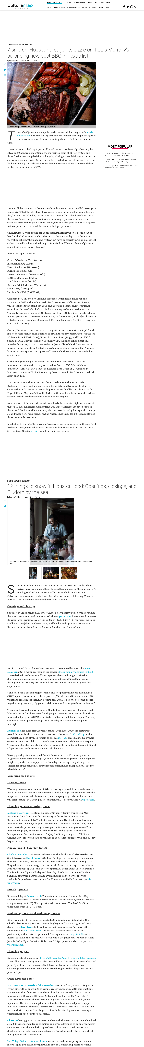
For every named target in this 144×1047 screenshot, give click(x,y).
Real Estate (99, 2)
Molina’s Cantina (17, 812)
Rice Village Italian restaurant (27, 1041)
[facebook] (124, 6)
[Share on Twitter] (5, 70)
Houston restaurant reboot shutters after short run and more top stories (121, 154)
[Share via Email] (5, 75)
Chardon (12, 1020)
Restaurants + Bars (54, 2)
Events (101, 7)
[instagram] (131, 6)
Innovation (86, 7)
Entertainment (79, 2)
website (35, 431)
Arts (108, 2)
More (108, 7)
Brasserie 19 (34, 896)
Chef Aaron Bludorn (18, 854)
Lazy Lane (27, 926)
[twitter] (128, 6)
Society (49, 7)
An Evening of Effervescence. (80, 957)
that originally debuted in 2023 (76, 671)
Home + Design (59, 7)
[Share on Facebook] (5, 65)
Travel (89, 2)
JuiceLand (65, 616)
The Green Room (33, 930)
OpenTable (88, 799)
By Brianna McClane (14, 497)
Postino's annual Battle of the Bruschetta (32, 985)
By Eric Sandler (12, 60)
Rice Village (79, 734)
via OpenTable (15, 944)
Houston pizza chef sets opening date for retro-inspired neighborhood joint (121, 160)
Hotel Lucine (34, 857)
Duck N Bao (14, 730)
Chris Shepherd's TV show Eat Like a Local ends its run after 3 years (121, 167)
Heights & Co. (77, 934)
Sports (94, 7)
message (62, 737)
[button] (33, 573)
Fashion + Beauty (73, 7)
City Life (68, 2)
